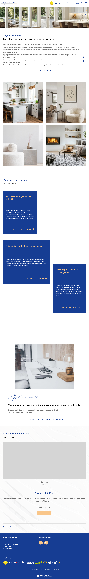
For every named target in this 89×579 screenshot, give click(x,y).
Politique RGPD (60, 571)
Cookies (67, 571)
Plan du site (32, 571)
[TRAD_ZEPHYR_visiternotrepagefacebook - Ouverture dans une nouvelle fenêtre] (41, 543)
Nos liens (53, 571)
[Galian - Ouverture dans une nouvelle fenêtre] (17, 562)
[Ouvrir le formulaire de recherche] (77, 3)
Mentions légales (40, 571)
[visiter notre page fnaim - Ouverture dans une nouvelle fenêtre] (51, 4)
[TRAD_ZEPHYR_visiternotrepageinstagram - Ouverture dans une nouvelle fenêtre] (46, 543)
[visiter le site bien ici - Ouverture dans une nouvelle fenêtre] (52, 563)
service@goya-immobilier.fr (10, 544)
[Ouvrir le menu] (86, 3)
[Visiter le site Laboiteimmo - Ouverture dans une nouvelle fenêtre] (44, 574)
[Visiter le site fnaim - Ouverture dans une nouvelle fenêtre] (5, 563)
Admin (48, 571)
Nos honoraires (23, 571)
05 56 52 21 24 (7, 542)
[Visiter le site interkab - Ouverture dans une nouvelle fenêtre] (34, 562)
